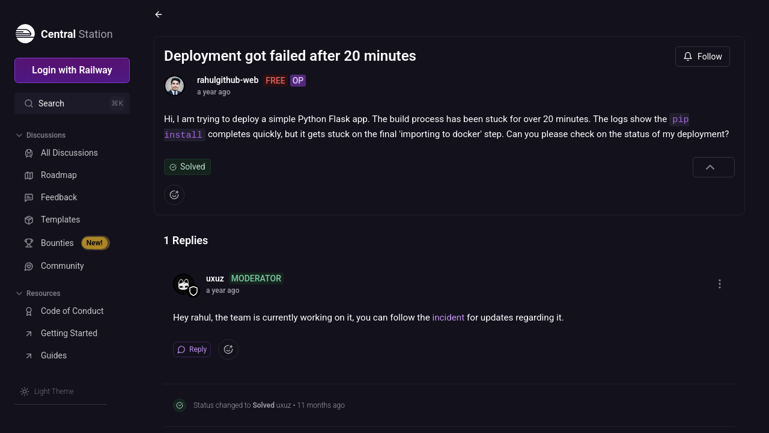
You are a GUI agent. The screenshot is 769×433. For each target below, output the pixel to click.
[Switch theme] (46, 391)
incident (449, 317)
